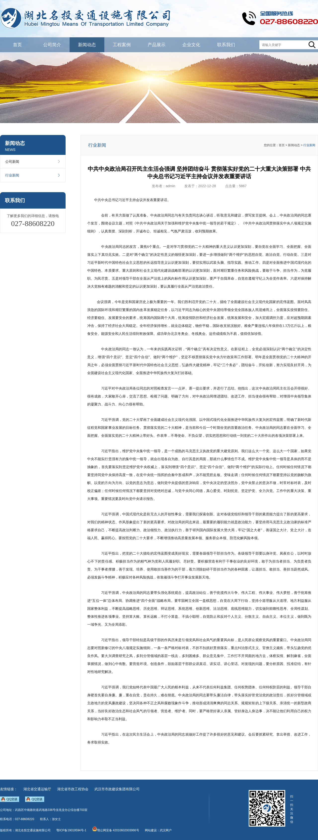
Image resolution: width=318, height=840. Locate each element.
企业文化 (191, 44)
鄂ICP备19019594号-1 (71, 830)
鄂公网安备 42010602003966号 (115, 830)
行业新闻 (32, 175)
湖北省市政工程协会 (72, 789)
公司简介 (52, 44)
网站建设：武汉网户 (158, 830)
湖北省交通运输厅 (37, 789)
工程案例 (122, 44)
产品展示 (156, 44)
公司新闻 (32, 162)
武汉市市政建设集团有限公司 (117, 789)
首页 (17, 44)
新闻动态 (87, 44)
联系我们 (226, 44)
